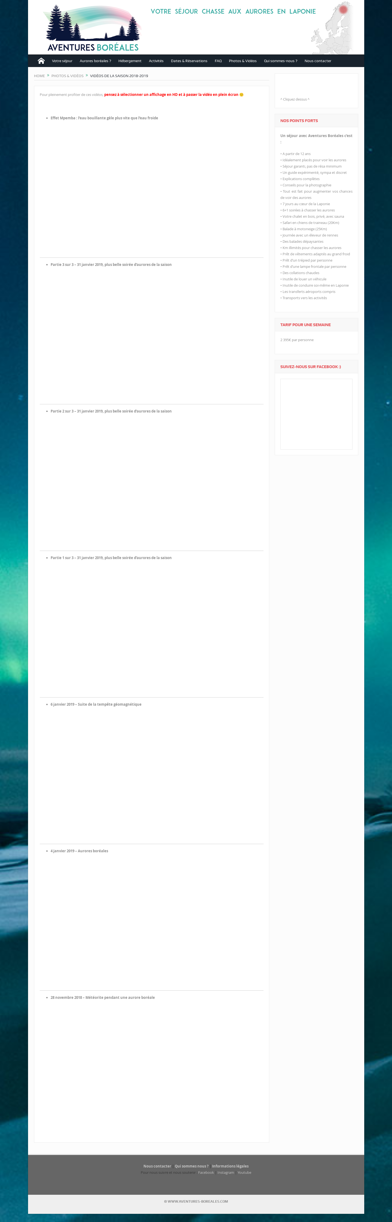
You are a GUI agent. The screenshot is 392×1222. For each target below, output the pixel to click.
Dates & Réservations (189, 61)
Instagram (226, 1172)
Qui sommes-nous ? (280, 61)
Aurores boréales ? (95, 61)
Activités (156, 61)
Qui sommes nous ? (192, 1166)
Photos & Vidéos (243, 61)
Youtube (244, 1172)
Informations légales (230, 1166)
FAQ (218, 61)
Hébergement (130, 61)
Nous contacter (318, 61)
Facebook (206, 1172)
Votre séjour (62, 61)
